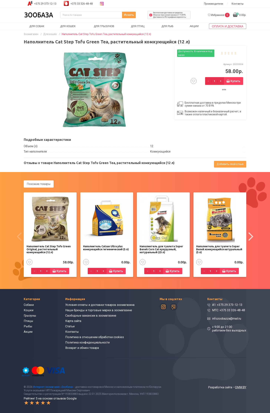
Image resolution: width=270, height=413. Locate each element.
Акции (194, 26)
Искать (137, 15)
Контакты (237, 3)
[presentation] (19, 236)
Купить (235, 81)
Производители (213, 3)
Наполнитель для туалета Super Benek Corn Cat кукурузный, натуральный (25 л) (161, 249)
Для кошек (68, 26)
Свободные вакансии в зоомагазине (90, 315)
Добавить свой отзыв (230, 164)
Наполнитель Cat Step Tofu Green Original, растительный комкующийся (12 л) (49, 249)
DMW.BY (240, 387)
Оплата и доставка (227, 26)
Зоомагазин (31, 34)
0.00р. (241, 14)
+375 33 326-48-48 (81, 3)
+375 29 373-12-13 (45, 3)
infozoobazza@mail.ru (226, 318)
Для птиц (137, 26)
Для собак (36, 26)
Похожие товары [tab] (39, 184)
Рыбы (28, 326)
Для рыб (167, 26)
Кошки (28, 310)
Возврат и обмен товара (82, 347)
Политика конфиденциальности (87, 342)
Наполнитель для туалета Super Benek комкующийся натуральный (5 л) (219, 249)
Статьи (70, 326)
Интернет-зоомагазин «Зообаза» (53, 386)
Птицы (28, 321)
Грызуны (30, 315)
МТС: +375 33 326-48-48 (228, 310)
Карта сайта (73, 321)
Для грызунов (104, 26)
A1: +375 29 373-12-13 (227, 304)
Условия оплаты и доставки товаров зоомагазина (99, 304)
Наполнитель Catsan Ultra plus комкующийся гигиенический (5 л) (106, 248)
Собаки (29, 304)
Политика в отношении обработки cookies (94, 337)
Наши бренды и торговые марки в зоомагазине (98, 310)
